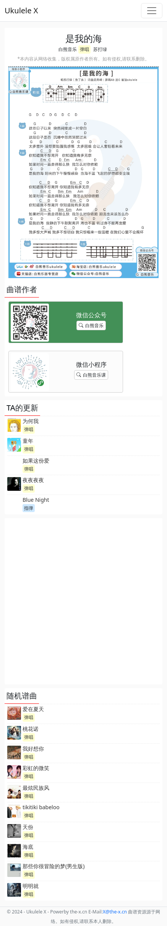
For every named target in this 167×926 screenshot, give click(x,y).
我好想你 (33, 748)
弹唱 (84, 49)
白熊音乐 (67, 49)
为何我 (31, 421)
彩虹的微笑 (36, 768)
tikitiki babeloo (41, 807)
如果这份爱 (36, 460)
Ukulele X (21, 10)
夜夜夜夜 (33, 480)
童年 (28, 440)
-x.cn (115, 911)
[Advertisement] (83, 601)
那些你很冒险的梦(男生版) (53, 866)
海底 (28, 846)
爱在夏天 (33, 709)
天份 (28, 827)
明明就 (31, 885)
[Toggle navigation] (151, 10)
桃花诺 (31, 728)
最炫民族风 (36, 787)
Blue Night (36, 499)
